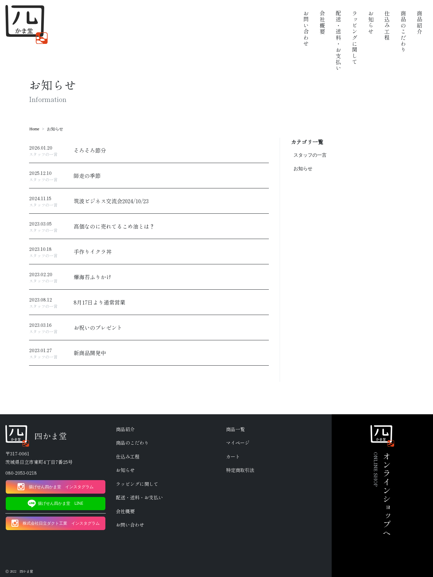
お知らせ (303, 168)
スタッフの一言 (310, 155)
